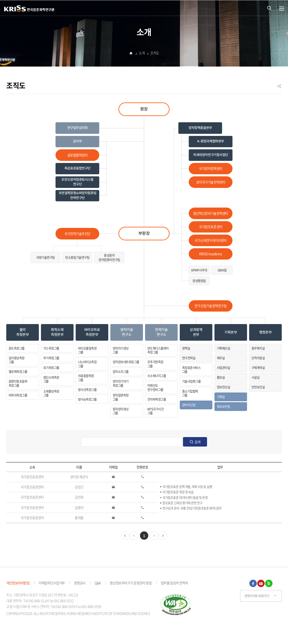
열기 (281, 8)
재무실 (221, 357)
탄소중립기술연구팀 (77, 257)
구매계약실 (258, 367)
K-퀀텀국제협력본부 (210, 141)
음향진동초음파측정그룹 (18, 383)
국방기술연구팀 (45, 257)
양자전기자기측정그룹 (121, 383)
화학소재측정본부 (57, 332)
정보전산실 (223, 387)
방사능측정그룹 (87, 399)
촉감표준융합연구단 (77, 168)
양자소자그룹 (121, 371)
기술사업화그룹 (191, 381)
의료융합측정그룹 (86, 377)
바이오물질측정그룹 (87, 350)
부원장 (144, 233)
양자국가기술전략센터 (210, 182)
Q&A (98, 582)
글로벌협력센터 (77, 155)
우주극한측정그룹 (155, 363)
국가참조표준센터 (210, 226)
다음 (154, 535)
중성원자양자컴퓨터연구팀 (109, 257)
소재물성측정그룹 (51, 393)
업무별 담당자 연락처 (174, 582)
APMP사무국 (199, 270)
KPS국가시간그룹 (155, 411)
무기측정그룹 (51, 357)
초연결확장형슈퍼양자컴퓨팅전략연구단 (77, 195)
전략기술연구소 (161, 332)
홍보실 (221, 377)
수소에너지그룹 (156, 375)
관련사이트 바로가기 (257, 595)
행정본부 (265, 332)
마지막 (163, 535)
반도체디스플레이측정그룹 (158, 350)
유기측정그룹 (51, 367)
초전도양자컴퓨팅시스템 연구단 (77, 182)
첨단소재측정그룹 (51, 379)
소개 (142, 53)
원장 (144, 109)
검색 (198, 441)
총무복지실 (258, 348)
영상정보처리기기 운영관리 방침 (131, 582)
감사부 (77, 141)
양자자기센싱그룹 (121, 350)
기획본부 (230, 332)
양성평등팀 (199, 280)
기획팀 (221, 396)
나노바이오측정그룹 (87, 363)
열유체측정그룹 (18, 371)
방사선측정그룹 (87, 389)
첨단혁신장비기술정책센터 (210, 213)
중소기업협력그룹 (190, 393)
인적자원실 (258, 357)
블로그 (269, 583)
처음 (125, 535)
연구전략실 (188, 357)
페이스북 (253, 583)
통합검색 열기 (269, 8)
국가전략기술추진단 (77, 233)
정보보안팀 (223, 406)
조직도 (154, 53)
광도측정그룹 (17, 348)
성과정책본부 (196, 332)
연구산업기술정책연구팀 (210, 305)
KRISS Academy (210, 253)
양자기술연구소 (126, 332)
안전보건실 (258, 387)
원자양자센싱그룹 (121, 411)
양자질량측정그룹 (121, 397)
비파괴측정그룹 (18, 395)
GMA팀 (222, 270)
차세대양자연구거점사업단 (210, 155)
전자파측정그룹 (156, 399)
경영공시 (79, 582)
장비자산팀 (188, 404)
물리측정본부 (22, 332)
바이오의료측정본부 (92, 332)
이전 (134, 535)
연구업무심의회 (77, 128)
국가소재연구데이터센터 (210, 240)
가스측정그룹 (51, 348)
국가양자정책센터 (210, 168)
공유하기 (279, 88)
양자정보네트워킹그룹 (126, 361)
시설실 (255, 377)
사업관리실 (223, 367)
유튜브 (261, 583)
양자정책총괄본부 (200, 128)
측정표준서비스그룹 (191, 369)
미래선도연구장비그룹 (155, 387)
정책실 (186, 348)
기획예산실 (223, 348)
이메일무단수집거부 (52, 582)
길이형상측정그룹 (17, 359)
